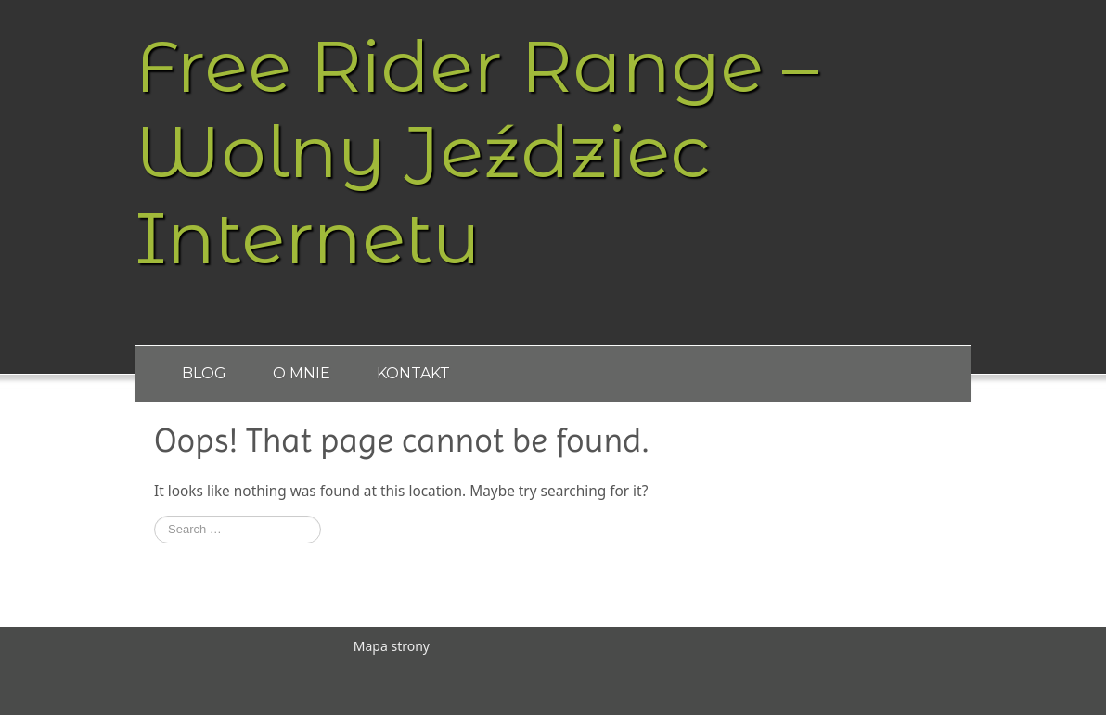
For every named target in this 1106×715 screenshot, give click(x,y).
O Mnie (301, 373)
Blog (204, 373)
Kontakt (413, 373)
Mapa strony (392, 646)
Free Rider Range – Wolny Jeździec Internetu (476, 151)
